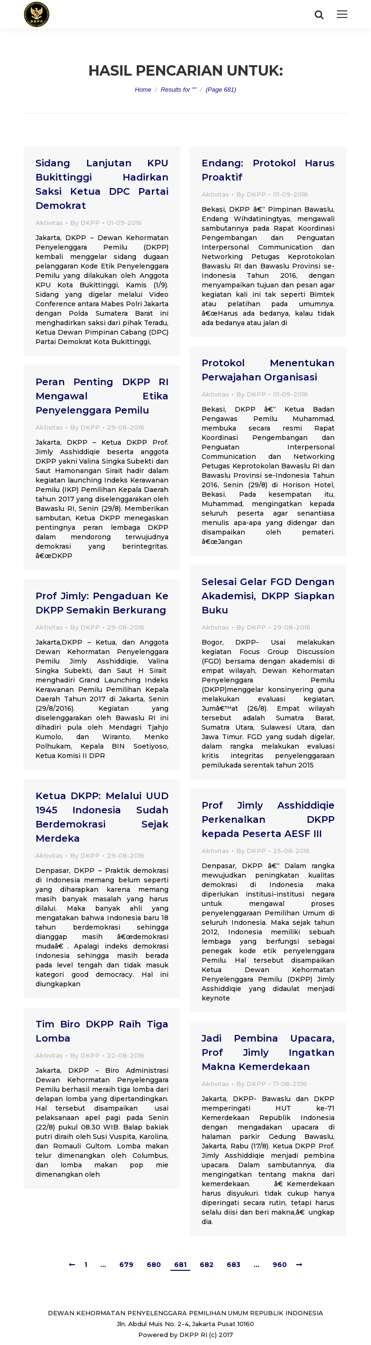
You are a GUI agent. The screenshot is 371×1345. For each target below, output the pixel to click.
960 (280, 1264)
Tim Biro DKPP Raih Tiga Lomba (101, 1031)
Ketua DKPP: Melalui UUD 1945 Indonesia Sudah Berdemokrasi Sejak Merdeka (101, 817)
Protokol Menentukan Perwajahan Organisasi (268, 370)
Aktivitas (49, 222)
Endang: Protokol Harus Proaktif (268, 170)
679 (126, 1264)
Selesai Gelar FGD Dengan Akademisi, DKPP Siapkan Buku (268, 596)
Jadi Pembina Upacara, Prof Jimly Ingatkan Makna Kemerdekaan (268, 1052)
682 (206, 1264)
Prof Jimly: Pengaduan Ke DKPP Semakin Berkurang (101, 603)
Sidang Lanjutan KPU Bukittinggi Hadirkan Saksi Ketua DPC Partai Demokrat (101, 184)
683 (233, 1264)
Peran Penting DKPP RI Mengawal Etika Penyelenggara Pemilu (101, 396)
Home (143, 89)
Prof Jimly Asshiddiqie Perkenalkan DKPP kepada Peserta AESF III (268, 819)
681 (180, 1264)
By (85, 222)
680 (154, 1264)
